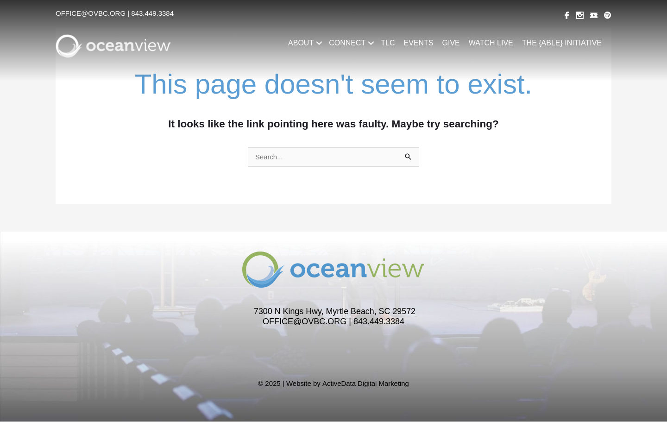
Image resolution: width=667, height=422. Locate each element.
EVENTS (419, 43)
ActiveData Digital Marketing (365, 384)
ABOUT (301, 43)
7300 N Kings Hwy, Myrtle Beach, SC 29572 (334, 312)
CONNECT (347, 43)
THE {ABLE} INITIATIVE (562, 43)
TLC (388, 43)
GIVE (451, 43)
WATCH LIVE (491, 43)
